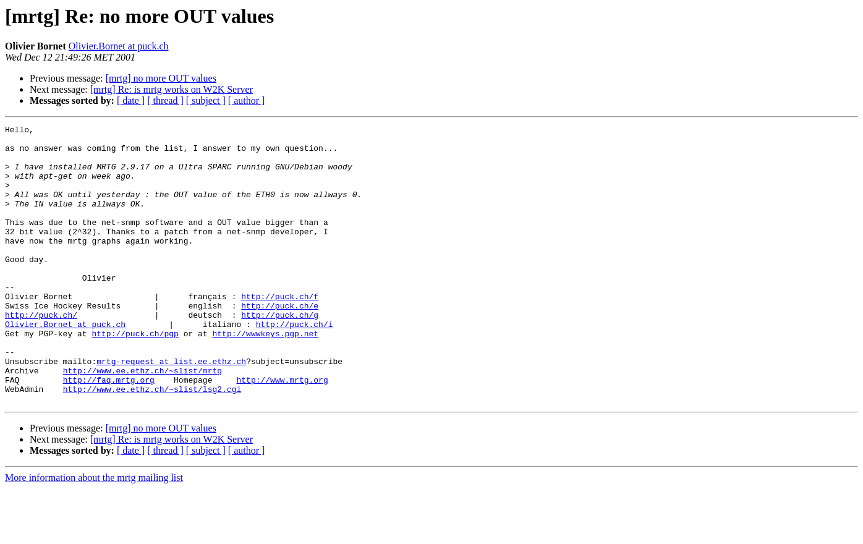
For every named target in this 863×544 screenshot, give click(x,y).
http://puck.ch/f (279, 331)
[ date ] (131, 100)
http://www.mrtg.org (282, 431)
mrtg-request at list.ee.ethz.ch (171, 409)
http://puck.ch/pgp (134, 375)
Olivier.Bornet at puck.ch (119, 46)
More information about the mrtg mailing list (94, 533)
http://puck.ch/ (41, 353)
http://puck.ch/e (279, 342)
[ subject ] (206, 100)
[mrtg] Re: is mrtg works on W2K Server (171, 89)
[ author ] (246, 100)
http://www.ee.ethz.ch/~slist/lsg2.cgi (152, 442)
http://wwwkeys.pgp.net (265, 375)
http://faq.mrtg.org (109, 431)
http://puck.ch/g (279, 353)
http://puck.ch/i (294, 364)
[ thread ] (165, 100)
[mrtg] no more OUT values (161, 78)
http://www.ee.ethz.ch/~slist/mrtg (142, 420)
